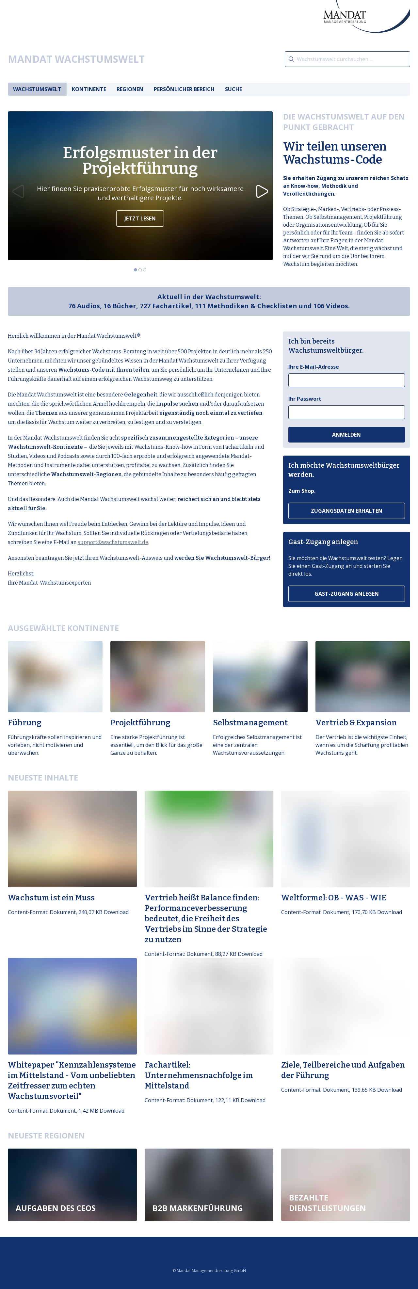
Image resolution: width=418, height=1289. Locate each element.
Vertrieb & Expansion (356, 723)
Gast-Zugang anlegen (346, 594)
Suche (233, 89)
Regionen (130, 89)
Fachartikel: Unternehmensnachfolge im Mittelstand (199, 1075)
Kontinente (89, 89)
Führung (24, 723)
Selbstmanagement (250, 723)
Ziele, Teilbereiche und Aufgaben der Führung (343, 1070)
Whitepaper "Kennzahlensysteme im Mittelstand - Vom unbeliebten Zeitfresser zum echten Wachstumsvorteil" (72, 1080)
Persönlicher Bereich (184, 89)
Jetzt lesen (140, 218)
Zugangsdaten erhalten (346, 511)
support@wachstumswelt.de (113, 543)
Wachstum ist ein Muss (51, 897)
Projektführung (140, 723)
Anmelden (346, 435)
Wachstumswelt (37, 89)
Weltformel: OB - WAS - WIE (333, 897)
